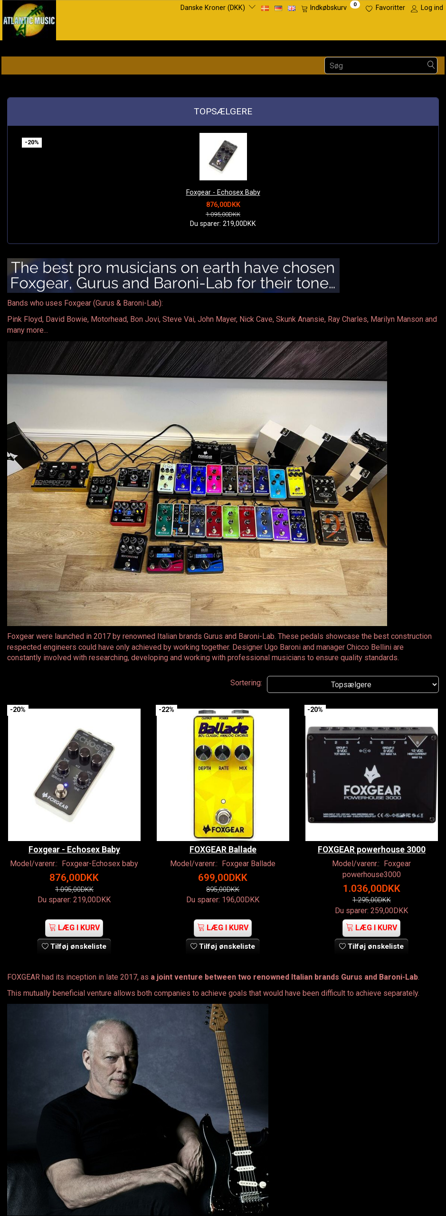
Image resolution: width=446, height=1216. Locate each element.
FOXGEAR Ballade (223, 836)
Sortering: (246, 682)
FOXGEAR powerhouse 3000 (372, 836)
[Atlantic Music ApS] (29, 18)
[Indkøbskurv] (330, 8)
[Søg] (431, 65)
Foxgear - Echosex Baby (223, 192)
